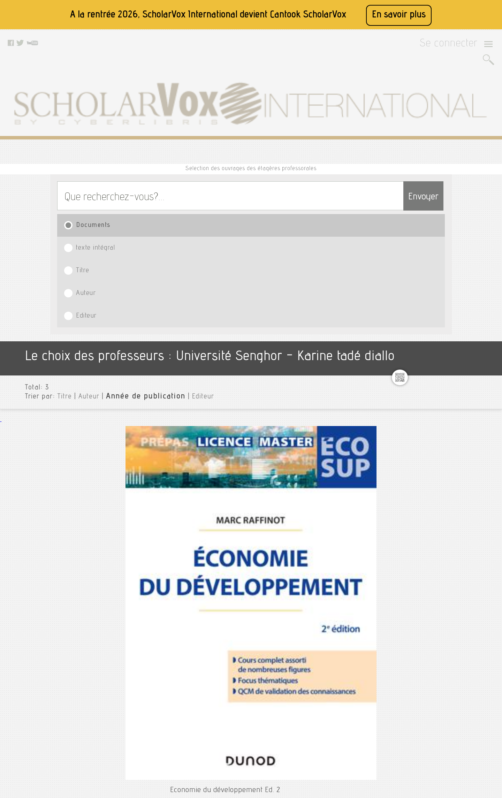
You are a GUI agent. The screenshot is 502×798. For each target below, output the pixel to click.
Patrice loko (439, 458)
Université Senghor (445, 211)
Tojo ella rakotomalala (452, 565)
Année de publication (126, 226)
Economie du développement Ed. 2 (155, 259)
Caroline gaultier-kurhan (455, 267)
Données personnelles (168, 722)
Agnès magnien (443, 222)
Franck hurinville (445, 345)
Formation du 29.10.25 (452, 334)
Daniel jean (439, 278)
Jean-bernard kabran (451, 385)
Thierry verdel (442, 554)
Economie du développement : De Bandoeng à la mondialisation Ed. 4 (211, 383)
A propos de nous (163, 695)
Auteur (312, 150)
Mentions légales (162, 704)
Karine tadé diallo (447, 396)
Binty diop (437, 256)
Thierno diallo (441, 542)
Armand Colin (140, 403)
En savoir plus (399, 15)
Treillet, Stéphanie (144, 394)
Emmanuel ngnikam (448, 300)
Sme (430, 491)
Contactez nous (161, 730)
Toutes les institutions (448, 200)
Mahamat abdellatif (448, 425)
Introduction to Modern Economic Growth (166, 507)
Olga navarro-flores (449, 447)
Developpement (444, 289)
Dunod (130, 278)
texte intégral (160, 150)
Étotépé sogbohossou (451, 312)
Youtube (226, 704)
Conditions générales (167, 713)
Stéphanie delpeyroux (452, 514)
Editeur (390, 150)
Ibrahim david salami (450, 356)
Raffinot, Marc (139, 270)
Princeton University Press (157, 527)
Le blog (152, 739)
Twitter (225, 695)
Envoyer (409, 119)
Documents (88, 150)
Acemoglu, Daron (143, 518)
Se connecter (457, 46)
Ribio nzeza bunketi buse (456, 469)
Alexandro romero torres (455, 233)
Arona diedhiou (443, 245)
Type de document (444, 605)
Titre (237, 150)
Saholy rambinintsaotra (454, 480)
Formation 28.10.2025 (451, 323)
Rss (148, 748)
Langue (430, 616)
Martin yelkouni (444, 436)
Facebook (228, 687)
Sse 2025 (436, 503)
